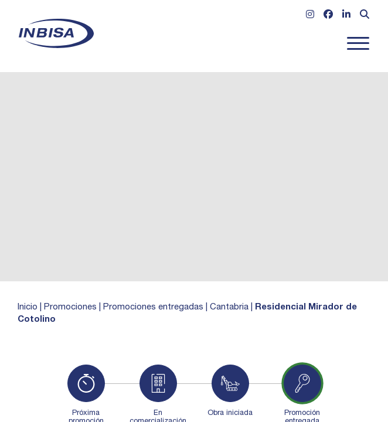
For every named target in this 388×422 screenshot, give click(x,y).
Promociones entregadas (153, 307)
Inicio (28, 307)
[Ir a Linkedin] (346, 16)
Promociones (70, 307)
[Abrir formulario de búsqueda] (364, 16)
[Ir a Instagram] (310, 16)
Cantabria (229, 307)
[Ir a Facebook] (328, 16)
